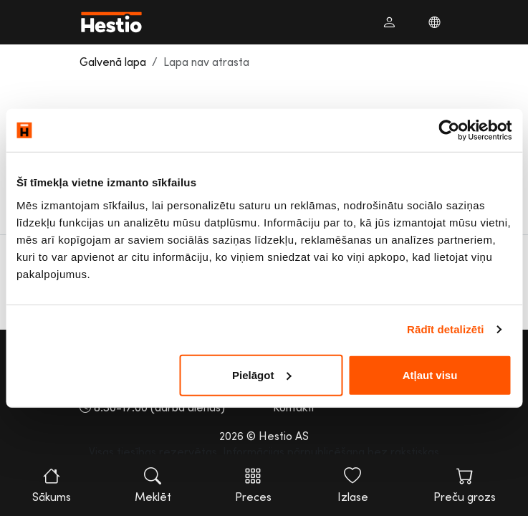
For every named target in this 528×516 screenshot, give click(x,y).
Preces (253, 485)
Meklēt (153, 485)
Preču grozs (464, 485)
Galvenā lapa (113, 61)
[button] (389, 22)
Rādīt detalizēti (445, 329)
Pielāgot (261, 374)
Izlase (352, 485)
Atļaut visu (430, 374)
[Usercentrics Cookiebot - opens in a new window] (449, 130)
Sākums (51, 485)
